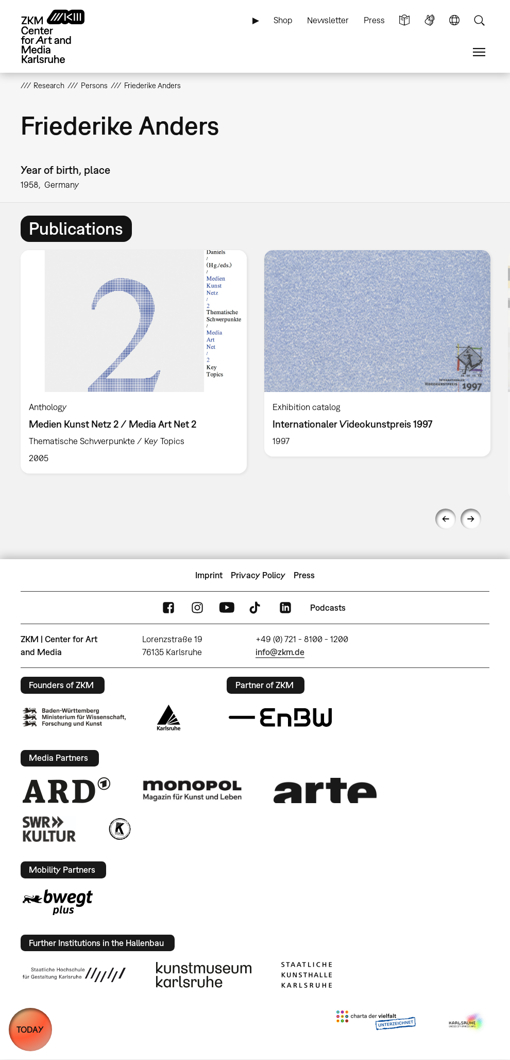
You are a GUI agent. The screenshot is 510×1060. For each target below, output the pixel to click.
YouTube (226, 607)
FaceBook (168, 607)
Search (479, 20)
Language (454, 20)
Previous (445, 519)
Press (374, 20)
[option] (134, 362)
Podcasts (328, 607)
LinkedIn (285, 607)
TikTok (256, 607)
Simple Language (404, 20)
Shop (283, 20)
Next (471, 519)
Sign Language (429, 20)
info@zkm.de (280, 652)
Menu (479, 52)
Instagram (197, 607)
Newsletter (328, 20)
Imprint (209, 575)
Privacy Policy (258, 575)
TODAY (30, 1029)
